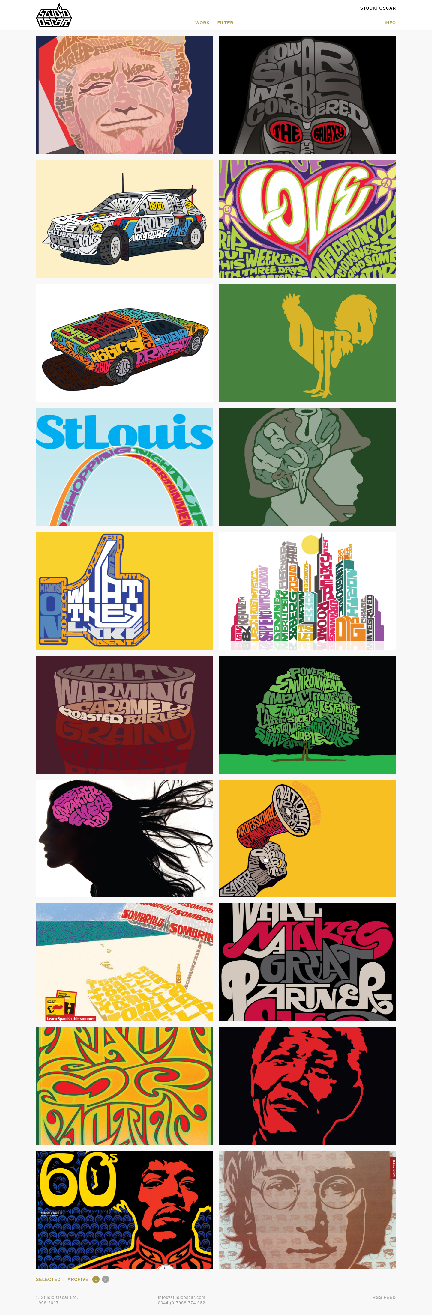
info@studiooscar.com (182, 1297)
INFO (390, 22)
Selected (48, 1279)
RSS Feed (384, 1297)
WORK (202, 22)
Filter (226, 22)
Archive (78, 1279)
